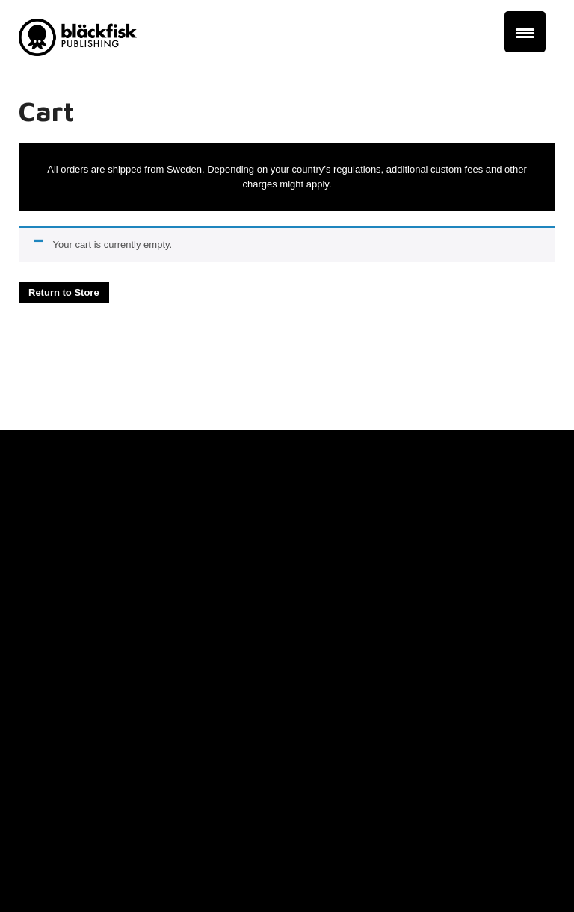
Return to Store (63, 292)
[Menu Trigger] (525, 31)
